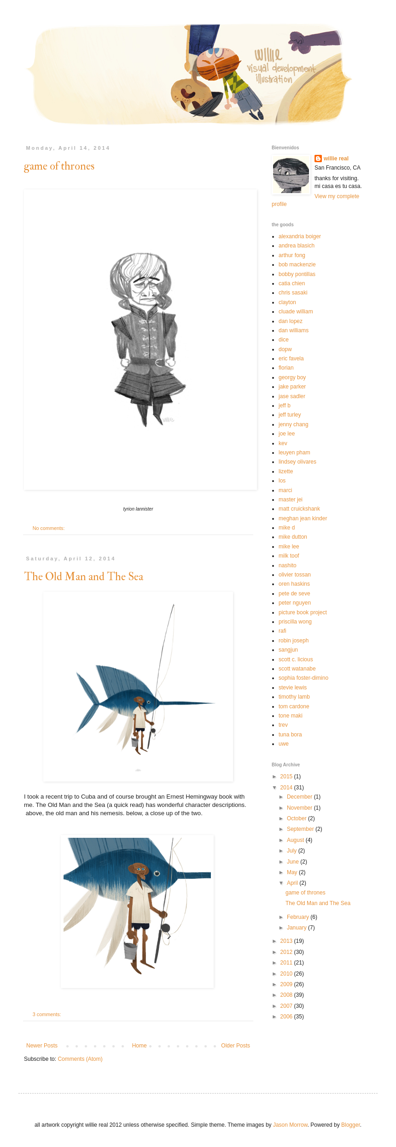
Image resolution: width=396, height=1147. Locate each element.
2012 (287, 952)
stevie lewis (293, 687)
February (298, 917)
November (300, 808)
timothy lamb (294, 697)
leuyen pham (294, 452)
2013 (287, 941)
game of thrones (59, 166)
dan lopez (291, 321)
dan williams (294, 330)
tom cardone (294, 706)
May (293, 872)
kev (283, 443)
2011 (287, 962)
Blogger (350, 1125)
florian (286, 368)
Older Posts (235, 1045)
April (293, 883)
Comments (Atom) (80, 1059)
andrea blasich (296, 245)
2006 (287, 1016)
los (282, 480)
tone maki (291, 715)
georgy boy (292, 377)
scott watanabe (297, 668)
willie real (336, 158)
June (293, 862)
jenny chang (294, 424)
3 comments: (48, 1014)
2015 (287, 776)
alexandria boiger (300, 236)
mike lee (289, 546)
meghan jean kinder (303, 518)
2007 (287, 1006)
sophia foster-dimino (303, 678)
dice (284, 339)
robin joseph (294, 640)
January (297, 927)
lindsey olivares (297, 462)
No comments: (49, 528)
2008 (287, 995)
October (297, 818)
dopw (285, 349)
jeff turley (290, 415)
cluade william (296, 311)
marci (285, 490)
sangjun (288, 650)
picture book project (303, 612)
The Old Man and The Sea (83, 577)
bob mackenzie (297, 264)
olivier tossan (295, 574)
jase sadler (292, 396)
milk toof (289, 556)
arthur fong (292, 255)
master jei (291, 499)
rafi (282, 631)
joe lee (287, 433)
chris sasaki (293, 292)
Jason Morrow (290, 1125)
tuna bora (290, 734)
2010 (287, 974)
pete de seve (294, 593)
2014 (287, 787)
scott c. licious (296, 659)
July (292, 850)
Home (139, 1045)
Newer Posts (42, 1045)
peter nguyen (295, 603)
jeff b (285, 405)
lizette (286, 471)
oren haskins (294, 584)
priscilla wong (295, 621)
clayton (287, 302)
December (300, 797)
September (301, 829)
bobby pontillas (297, 274)
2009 (287, 984)
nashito (288, 565)
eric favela (291, 358)
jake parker (292, 386)
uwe (284, 744)
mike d (287, 527)
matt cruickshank (299, 509)
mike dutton (293, 537)
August (296, 840)
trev (283, 725)
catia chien (292, 283)
